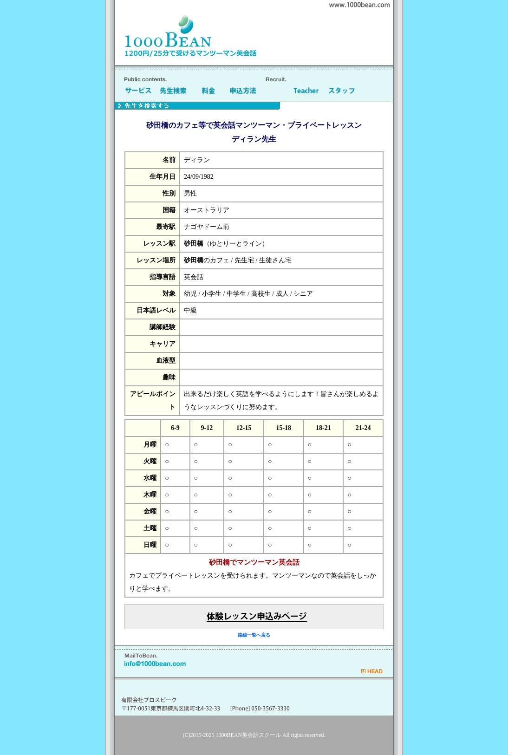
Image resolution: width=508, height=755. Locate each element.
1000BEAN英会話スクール (248, 735)
